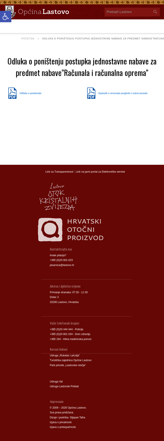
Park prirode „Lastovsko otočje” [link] (68, 365)
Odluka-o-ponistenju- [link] (31, 93)
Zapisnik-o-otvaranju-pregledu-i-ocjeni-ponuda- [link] (123, 93)
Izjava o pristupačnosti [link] (63, 427)
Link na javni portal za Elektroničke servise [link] (100, 171)
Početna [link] (27, 38)
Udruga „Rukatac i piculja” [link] (65, 355)
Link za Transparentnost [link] (59, 171)
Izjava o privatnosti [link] (60, 422)
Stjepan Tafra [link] (77, 417)
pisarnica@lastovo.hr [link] (62, 265)
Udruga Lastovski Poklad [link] (64, 386)
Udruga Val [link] (56, 381)
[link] (5, 16)
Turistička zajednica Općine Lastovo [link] (71, 360)
